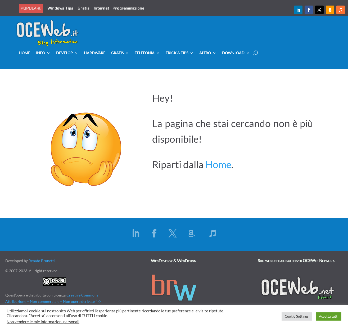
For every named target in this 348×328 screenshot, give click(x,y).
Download (233, 53)
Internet (101, 8)
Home (24, 53)
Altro (205, 53)
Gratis (83, 8)
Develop (64, 53)
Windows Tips (60, 8)
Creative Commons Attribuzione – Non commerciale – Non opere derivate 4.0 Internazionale (53, 301)
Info (40, 53)
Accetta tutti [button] (328, 316)
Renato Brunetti (42, 260)
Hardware (94, 53)
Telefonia (145, 53)
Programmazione (128, 8)
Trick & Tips (177, 53)
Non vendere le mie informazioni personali (43, 322)
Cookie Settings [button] (297, 316)
